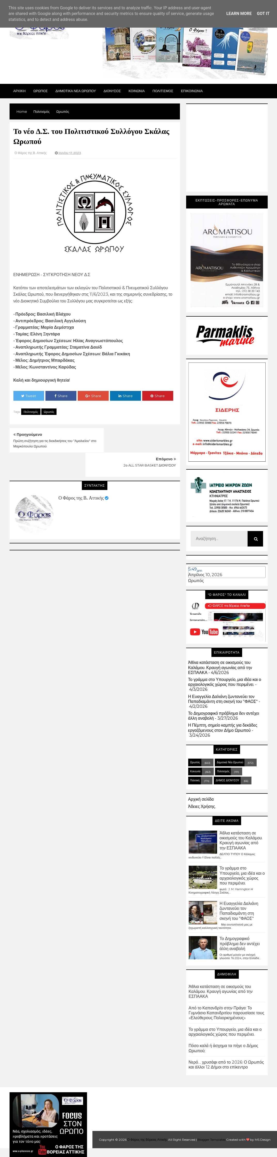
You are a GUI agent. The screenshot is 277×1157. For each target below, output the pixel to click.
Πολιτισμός (31, 412)
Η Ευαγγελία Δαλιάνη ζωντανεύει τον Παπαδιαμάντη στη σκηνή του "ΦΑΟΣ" (223, 699)
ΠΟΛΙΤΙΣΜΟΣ (163, 91)
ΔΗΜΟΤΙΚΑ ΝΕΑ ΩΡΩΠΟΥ (76, 91)
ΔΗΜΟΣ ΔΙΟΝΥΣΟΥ (227, 780)
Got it (263, 13)
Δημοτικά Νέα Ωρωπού (230, 762)
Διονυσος (112, 91)
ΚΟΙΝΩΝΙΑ (137, 91)
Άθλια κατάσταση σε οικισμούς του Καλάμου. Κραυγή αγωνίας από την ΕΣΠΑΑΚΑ (220, 667)
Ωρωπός (49, 412)
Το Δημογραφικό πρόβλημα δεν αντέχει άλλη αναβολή (240, 943)
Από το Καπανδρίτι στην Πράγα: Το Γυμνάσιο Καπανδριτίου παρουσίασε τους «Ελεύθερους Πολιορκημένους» (226, 1013)
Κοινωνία (195, 771)
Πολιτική (195, 780)
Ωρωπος (40, 91)
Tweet (28, 396)
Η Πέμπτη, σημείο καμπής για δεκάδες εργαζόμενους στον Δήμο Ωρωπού (222, 728)
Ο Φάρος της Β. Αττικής (81, 473)
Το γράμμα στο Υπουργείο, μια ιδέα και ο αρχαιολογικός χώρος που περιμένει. (224, 682)
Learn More (239, 13)
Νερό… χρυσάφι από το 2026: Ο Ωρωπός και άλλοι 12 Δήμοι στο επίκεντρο (226, 1065)
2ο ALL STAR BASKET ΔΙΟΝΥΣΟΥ (150, 441)
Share (61, 396)
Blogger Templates (211, 1140)
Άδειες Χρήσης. (202, 806)
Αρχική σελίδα (201, 799)
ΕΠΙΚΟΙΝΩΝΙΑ (192, 91)
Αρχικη (19, 91)
